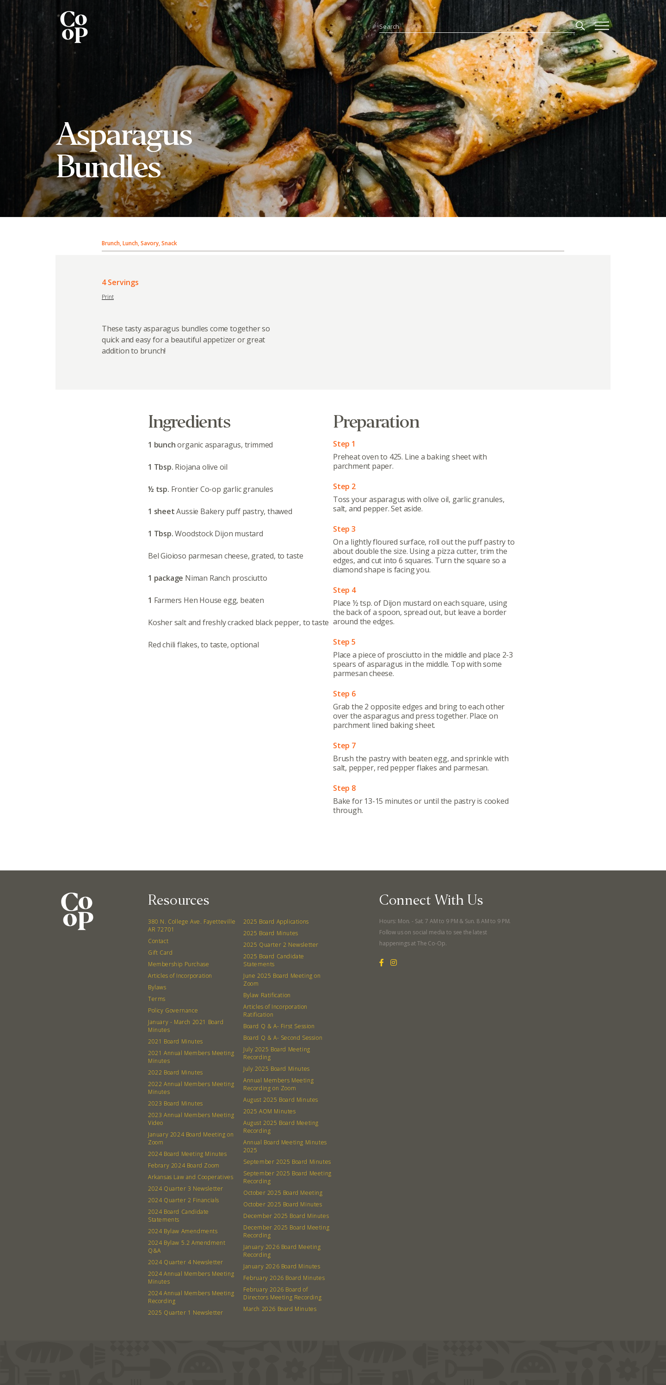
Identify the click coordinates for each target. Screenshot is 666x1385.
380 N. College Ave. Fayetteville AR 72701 (191, 925)
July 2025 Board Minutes (276, 1069)
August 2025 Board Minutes (280, 1100)
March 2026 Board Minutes (279, 1309)
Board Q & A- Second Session (282, 1038)
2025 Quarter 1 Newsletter (185, 1313)
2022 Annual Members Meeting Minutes (191, 1088)
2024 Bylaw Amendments (183, 1231)
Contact (158, 941)
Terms (157, 999)
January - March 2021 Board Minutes (186, 1026)
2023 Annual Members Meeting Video (191, 1119)
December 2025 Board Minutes (286, 1216)
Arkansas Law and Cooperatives (190, 1177)
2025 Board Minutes (270, 933)
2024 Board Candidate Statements (178, 1216)
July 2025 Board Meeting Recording (276, 1053)
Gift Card (160, 952)
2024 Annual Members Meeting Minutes (191, 1278)
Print (108, 297)
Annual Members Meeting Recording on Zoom (278, 1084)
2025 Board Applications (276, 921)
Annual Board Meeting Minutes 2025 (285, 1146)
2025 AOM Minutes (269, 1111)
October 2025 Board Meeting (283, 1193)
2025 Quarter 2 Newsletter (281, 945)
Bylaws (157, 987)
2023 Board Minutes (175, 1103)
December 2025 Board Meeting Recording (286, 1231)
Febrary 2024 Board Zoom (184, 1165)
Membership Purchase (178, 964)
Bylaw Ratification (267, 995)
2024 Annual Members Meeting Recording (191, 1297)
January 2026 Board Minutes (282, 1266)
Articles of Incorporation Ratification (275, 1011)
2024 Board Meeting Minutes (187, 1154)
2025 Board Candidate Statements (273, 960)
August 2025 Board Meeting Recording (281, 1127)
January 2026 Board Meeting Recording (282, 1251)
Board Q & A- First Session (279, 1026)
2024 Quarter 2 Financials (183, 1200)
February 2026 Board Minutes (284, 1278)
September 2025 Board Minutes (287, 1162)
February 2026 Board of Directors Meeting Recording (282, 1293)
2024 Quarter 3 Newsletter (185, 1188)
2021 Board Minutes (175, 1041)
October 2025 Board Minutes (282, 1204)
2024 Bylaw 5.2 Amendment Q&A (186, 1247)
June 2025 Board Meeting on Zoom (282, 980)
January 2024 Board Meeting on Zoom (191, 1138)
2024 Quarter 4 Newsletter (185, 1262)
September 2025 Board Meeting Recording (287, 1177)
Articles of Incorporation (180, 976)
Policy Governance (173, 1010)
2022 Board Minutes (175, 1072)
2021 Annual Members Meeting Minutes (191, 1057)
